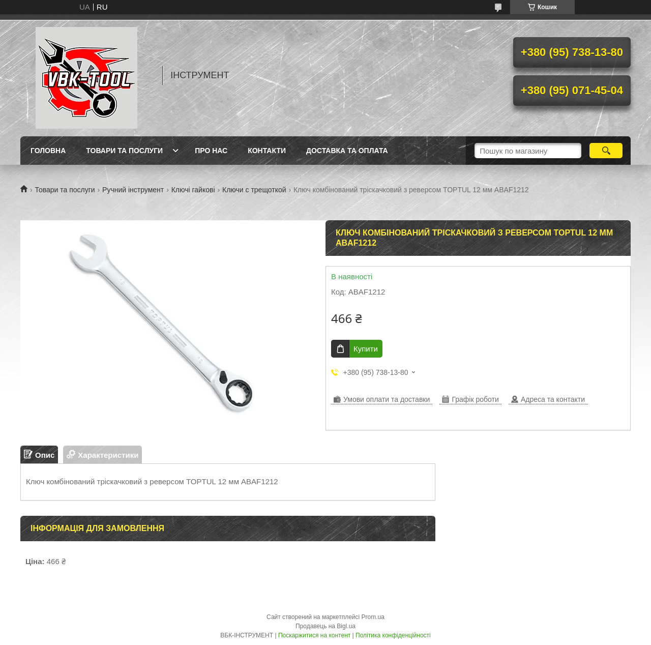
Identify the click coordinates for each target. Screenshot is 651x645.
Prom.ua (373, 617)
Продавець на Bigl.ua (325, 626)
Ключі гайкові (193, 190)
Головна (48, 150)
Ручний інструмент (133, 190)
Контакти (267, 150)
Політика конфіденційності (393, 635)
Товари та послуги (124, 150)
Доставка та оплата (347, 150)
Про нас (211, 150)
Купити (365, 348)
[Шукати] (606, 150)
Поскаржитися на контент (314, 635)
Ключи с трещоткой (254, 190)
